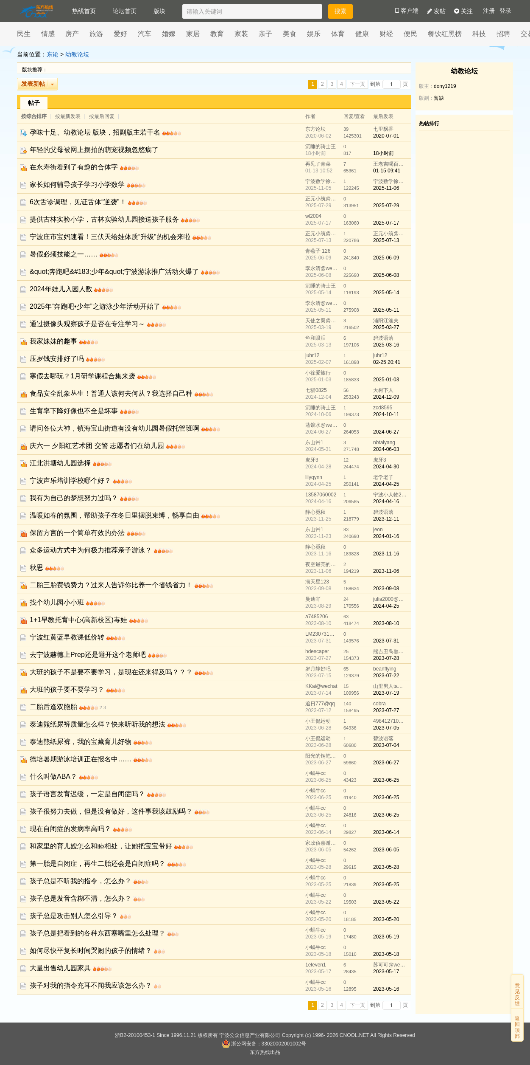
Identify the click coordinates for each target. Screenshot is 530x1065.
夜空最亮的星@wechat (322, 564)
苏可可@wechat (390, 965)
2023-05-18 (386, 954)
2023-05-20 (386, 919)
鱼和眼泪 (315, 338)
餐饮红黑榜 (445, 33)
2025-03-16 (386, 345)
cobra (379, 704)
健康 (362, 33)
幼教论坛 (77, 54)
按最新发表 (68, 116)
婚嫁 (169, 33)
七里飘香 (383, 129)
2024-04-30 (386, 467)
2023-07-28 (386, 658)
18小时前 (383, 153)
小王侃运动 (318, 721)
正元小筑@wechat (322, 199)
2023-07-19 (386, 693)
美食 (289, 33)
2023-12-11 (386, 519)
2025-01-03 (386, 380)
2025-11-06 (386, 188)
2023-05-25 (386, 885)
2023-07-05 (386, 728)
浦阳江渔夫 (386, 321)
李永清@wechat (322, 268)
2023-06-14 (386, 832)
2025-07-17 (386, 223)
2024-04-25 (386, 484)
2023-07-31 (386, 641)
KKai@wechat (321, 686)
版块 (159, 11)
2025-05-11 (386, 310)
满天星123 (317, 582)
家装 (241, 33)
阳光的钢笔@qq (322, 756)
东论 (53, 54)
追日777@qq (320, 704)
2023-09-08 (386, 589)
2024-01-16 (386, 536)
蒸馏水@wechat (322, 425)
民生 (24, 33)
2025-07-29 (386, 205)
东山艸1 (314, 442)
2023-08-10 (386, 623)
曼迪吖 (313, 599)
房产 (72, 33)
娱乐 (314, 33)
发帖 (436, 11)
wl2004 (313, 216)
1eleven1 (315, 965)
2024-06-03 (386, 449)
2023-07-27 (386, 710)
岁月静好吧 (318, 669)
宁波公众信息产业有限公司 (249, 1035)
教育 (217, 33)
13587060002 (320, 495)
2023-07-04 (386, 745)
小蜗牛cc (315, 773)
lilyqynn (313, 477)
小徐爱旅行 (318, 373)
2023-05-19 (386, 937)
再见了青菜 (318, 164)
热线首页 (84, 11)
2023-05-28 (386, 867)
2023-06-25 (386, 780)
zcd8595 (382, 408)
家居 (193, 33)
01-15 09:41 (386, 171)
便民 (410, 33)
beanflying (384, 669)
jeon (378, 529)
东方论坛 (315, 129)
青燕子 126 (317, 251)
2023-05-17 (386, 972)
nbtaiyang (384, 442)
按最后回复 (101, 116)
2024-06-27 (386, 432)
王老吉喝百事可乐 (390, 164)
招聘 (503, 33)
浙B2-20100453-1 (135, 1035)
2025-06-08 (386, 275)
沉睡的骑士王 (320, 146)
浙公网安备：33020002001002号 (264, 1044)
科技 (479, 33)
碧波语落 (383, 338)
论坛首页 (125, 11)
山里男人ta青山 (390, 686)
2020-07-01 (386, 136)
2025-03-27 (386, 327)
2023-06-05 (386, 850)
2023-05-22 (386, 902)
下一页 (357, 84)
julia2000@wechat (390, 599)
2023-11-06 (386, 571)
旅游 (96, 33)
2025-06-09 (386, 258)
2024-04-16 (386, 501)
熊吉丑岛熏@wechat (390, 651)
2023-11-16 (386, 554)
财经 (386, 33)
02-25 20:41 (386, 362)
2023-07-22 (386, 676)
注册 (489, 11)
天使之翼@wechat (322, 321)
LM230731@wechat (322, 634)
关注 (463, 11)
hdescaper (317, 651)
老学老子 (383, 477)
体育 (338, 33)
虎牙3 (311, 460)
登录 (505, 11)
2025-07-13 (386, 240)
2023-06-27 (386, 763)
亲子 (265, 33)
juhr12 (312, 355)
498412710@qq (390, 721)
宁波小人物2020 (390, 495)
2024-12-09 (386, 397)
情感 (48, 33)
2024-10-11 (386, 414)
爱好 (120, 33)
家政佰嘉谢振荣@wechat (322, 843)
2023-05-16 (386, 989)
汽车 (144, 33)
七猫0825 (316, 390)
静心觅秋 (315, 512)
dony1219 (445, 86)
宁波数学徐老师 (322, 181)
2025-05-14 (386, 293)
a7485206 (316, 617)
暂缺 (439, 98)
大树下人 (383, 390)
